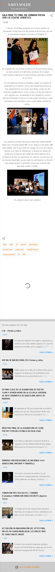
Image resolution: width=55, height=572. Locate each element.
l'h (17, 244)
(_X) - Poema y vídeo (11, 330)
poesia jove (33, 244)
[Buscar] (51, 5)
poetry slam (7, 249)
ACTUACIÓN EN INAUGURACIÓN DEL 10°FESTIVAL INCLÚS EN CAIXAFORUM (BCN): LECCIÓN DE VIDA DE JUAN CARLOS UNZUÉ (24, 531)
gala (11, 244)
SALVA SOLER (19, 4)
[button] (51, 16)
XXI (24, 255)
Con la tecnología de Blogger (27, 567)
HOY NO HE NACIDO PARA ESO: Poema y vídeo (22, 360)
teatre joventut (9, 255)
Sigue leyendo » (46, 352)
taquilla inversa (32, 249)
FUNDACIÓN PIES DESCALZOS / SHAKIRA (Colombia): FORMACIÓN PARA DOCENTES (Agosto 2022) (24, 496)
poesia (23, 244)
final (4, 244)
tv (19, 255)
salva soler (20, 249)
